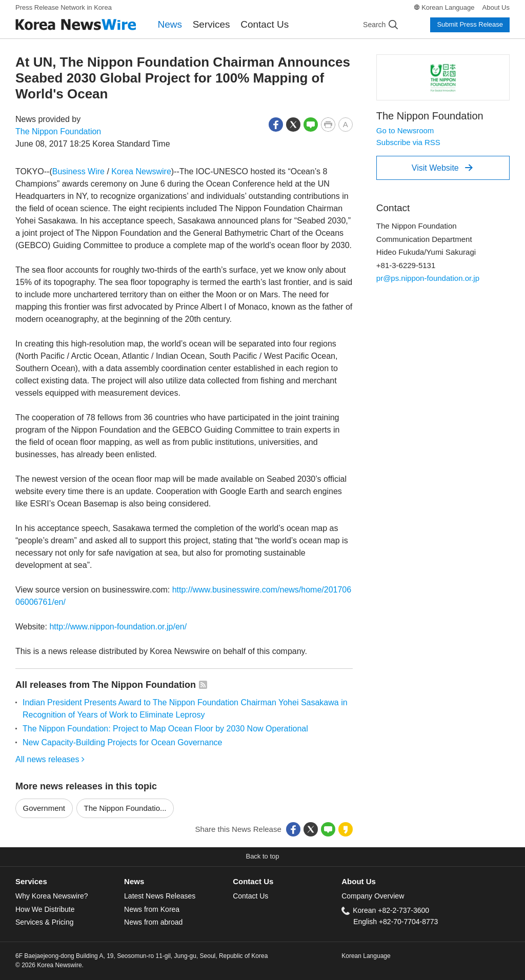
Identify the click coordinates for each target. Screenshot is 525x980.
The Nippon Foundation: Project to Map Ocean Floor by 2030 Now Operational (165, 728)
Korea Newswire (141, 171)
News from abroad (153, 922)
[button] (276, 123)
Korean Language (447, 7)
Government (44, 808)
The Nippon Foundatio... (125, 808)
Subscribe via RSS (408, 142)
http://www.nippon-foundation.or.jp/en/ (118, 626)
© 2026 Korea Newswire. (49, 965)
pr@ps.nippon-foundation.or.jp (427, 278)
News (170, 24)
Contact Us (264, 24)
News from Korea (151, 909)
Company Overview (372, 896)
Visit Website (442, 167)
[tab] (69, 882)
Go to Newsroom (405, 130)
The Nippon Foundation (58, 131)
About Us (496, 7)
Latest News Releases (159, 896)
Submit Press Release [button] (470, 24)
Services (211, 24)
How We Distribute (45, 909)
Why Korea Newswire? (51, 896)
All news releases (50, 759)
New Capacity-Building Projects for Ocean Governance (123, 742)
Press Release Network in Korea (63, 7)
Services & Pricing (44, 922)
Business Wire (78, 171)
